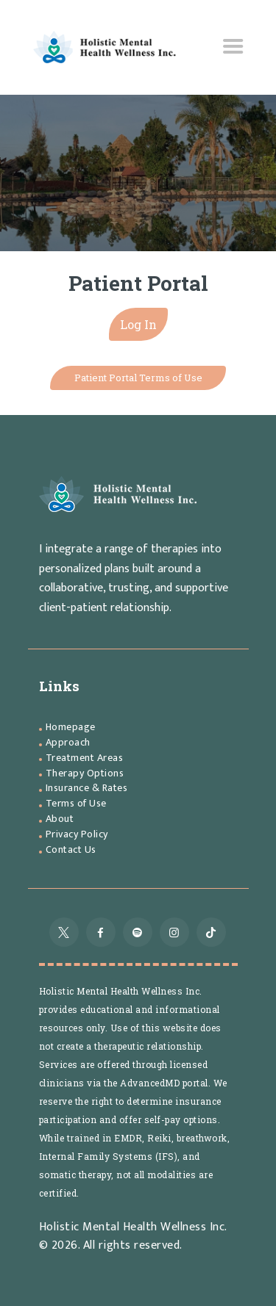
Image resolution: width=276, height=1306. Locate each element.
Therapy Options (85, 773)
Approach (68, 742)
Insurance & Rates (87, 787)
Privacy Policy (77, 834)
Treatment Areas (85, 757)
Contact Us (71, 849)
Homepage (71, 726)
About (60, 818)
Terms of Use (76, 803)
